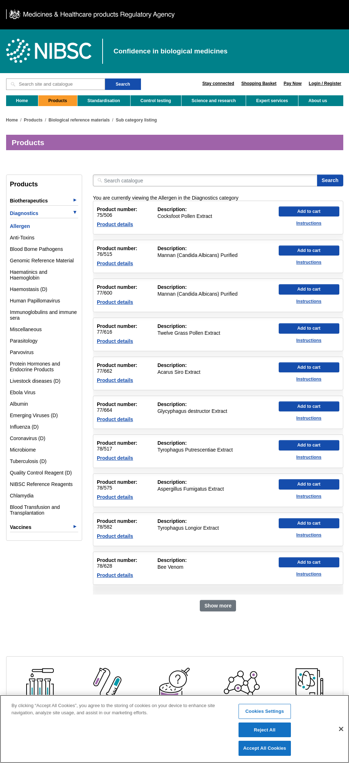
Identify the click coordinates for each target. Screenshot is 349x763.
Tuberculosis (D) (28, 461)
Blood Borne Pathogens (36, 249)
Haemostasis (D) (28, 289)
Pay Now (293, 83)
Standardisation (104, 100)
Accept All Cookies (264, 751)
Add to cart (309, 211)
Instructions (308, 223)
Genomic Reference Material (42, 260)
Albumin (19, 404)
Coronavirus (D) (28, 438)
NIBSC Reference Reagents (41, 484)
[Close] (341, 732)
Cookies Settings (264, 714)
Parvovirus (22, 352)
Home (22, 100)
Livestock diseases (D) (35, 381)
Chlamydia (22, 496)
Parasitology (24, 341)
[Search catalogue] (205, 180)
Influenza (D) (24, 427)
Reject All (264, 733)
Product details (115, 224)
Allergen (20, 226)
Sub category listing (136, 120)
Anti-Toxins (22, 237)
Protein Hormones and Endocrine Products (35, 366)
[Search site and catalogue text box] (55, 84)
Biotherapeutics (29, 201)
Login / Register (325, 83)
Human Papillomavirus (35, 301)
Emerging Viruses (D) (34, 415)
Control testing (156, 100)
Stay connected (218, 83)
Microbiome (23, 450)
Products (57, 100)
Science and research (214, 100)
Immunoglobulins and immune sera (43, 315)
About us (317, 100)
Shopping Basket (259, 83)
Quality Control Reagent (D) (41, 473)
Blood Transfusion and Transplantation (35, 510)
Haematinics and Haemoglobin (28, 275)
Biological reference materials (79, 120)
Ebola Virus (23, 392)
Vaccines (21, 527)
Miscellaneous (26, 329)
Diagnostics (24, 213)
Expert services (272, 100)
